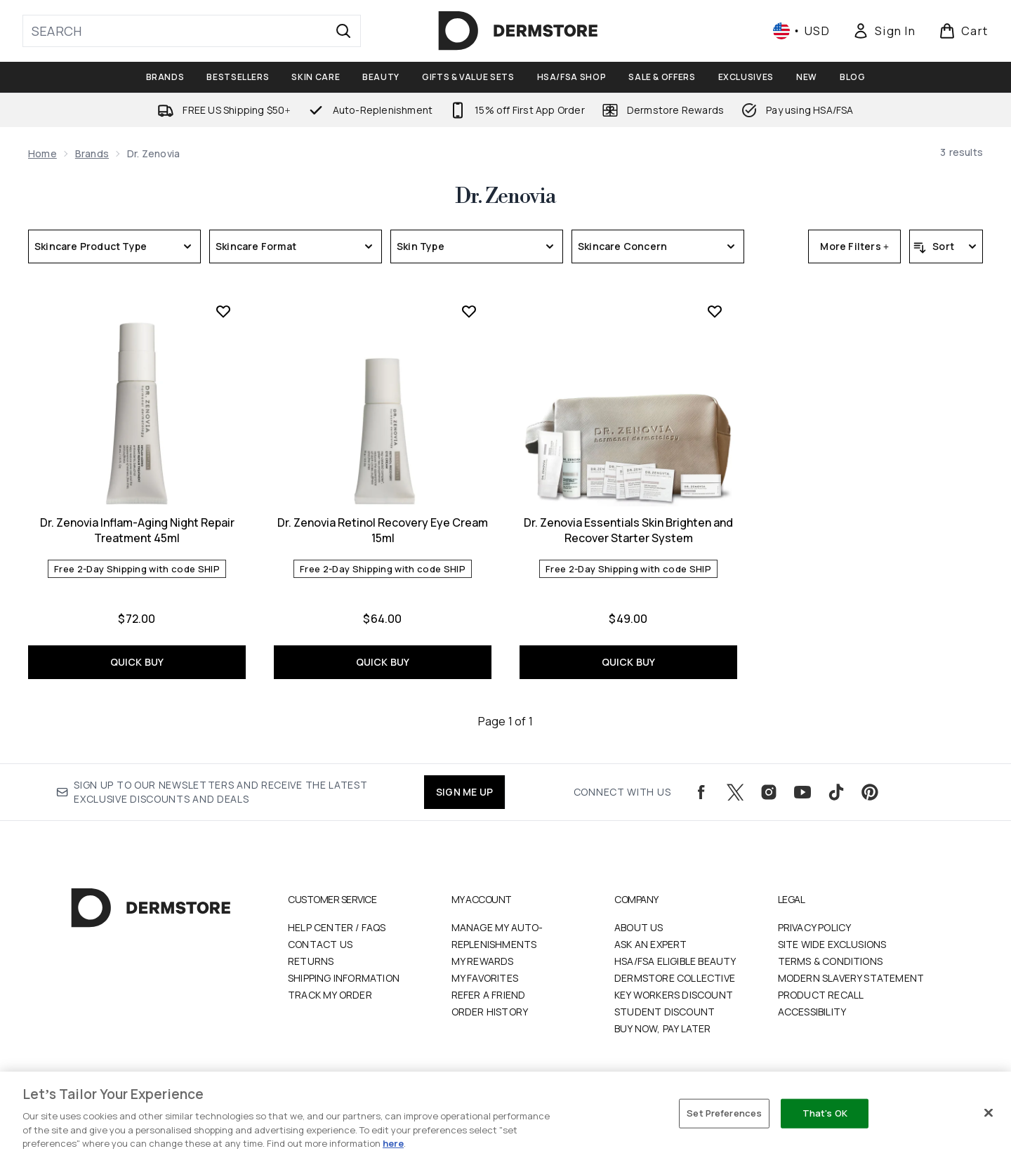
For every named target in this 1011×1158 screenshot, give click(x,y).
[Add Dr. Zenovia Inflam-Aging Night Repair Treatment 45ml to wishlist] (223, 311)
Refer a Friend (488, 994)
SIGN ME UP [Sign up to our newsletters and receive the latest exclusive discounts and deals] (464, 791)
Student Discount (664, 1011)
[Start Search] (343, 30)
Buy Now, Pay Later (662, 1028)
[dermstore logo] (518, 31)
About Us (638, 927)
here (393, 1143)
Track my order (330, 994)
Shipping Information (343, 978)
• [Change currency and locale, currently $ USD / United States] (801, 30)
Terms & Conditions (830, 961)
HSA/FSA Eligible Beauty (675, 961)
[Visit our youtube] (802, 792)
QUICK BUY (137, 662)
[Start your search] (191, 30)
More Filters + (854, 246)
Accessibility (812, 1011)
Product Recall (821, 994)
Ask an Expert (650, 944)
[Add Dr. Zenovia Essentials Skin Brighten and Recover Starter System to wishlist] (715, 311)
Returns (310, 961)
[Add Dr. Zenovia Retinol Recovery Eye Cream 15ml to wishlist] (469, 311)
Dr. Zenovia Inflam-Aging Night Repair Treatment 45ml (137, 530)
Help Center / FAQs (337, 927)
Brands (92, 153)
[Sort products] (946, 246)
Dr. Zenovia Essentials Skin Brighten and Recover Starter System (628, 530)
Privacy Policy (815, 927)
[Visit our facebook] (701, 792)
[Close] (988, 1113)
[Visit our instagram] (769, 792)
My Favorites (484, 978)
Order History (490, 1011)
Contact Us (320, 944)
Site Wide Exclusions (832, 944)
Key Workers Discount (673, 994)
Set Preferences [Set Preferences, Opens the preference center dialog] (724, 1113)
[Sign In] (884, 31)
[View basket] (964, 30)
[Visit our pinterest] (870, 792)
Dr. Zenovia (505, 196)
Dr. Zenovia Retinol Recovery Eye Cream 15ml (382, 530)
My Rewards (482, 961)
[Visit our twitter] (735, 792)
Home (42, 153)
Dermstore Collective (674, 978)
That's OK (824, 1113)
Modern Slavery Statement (851, 978)
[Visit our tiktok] (836, 792)
